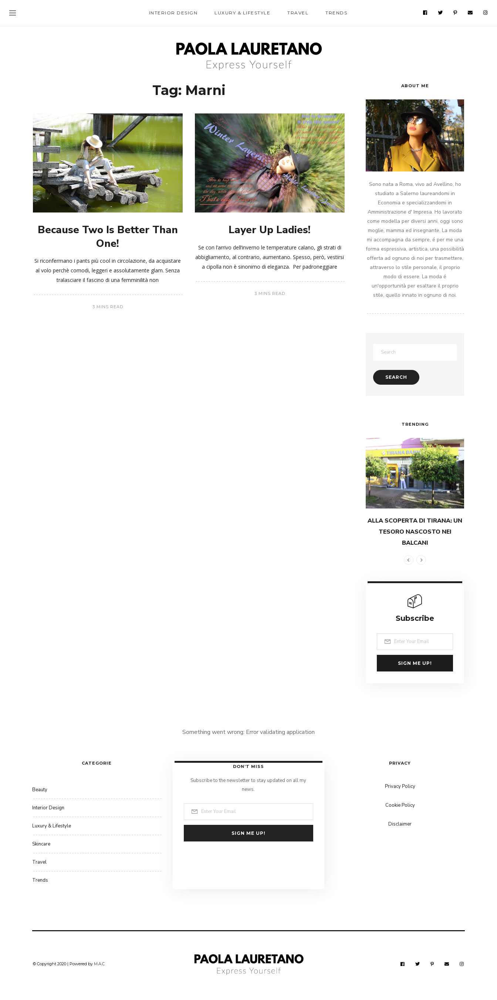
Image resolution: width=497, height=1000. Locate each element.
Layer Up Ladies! (270, 230)
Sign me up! (415, 663)
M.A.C (99, 963)
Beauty (39, 789)
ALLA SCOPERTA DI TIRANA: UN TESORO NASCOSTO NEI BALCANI (415, 532)
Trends (336, 13)
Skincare (41, 844)
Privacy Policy (400, 786)
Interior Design (173, 13)
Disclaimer (400, 824)
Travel (297, 13)
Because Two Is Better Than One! (108, 236)
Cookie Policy (400, 805)
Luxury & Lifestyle (242, 13)
